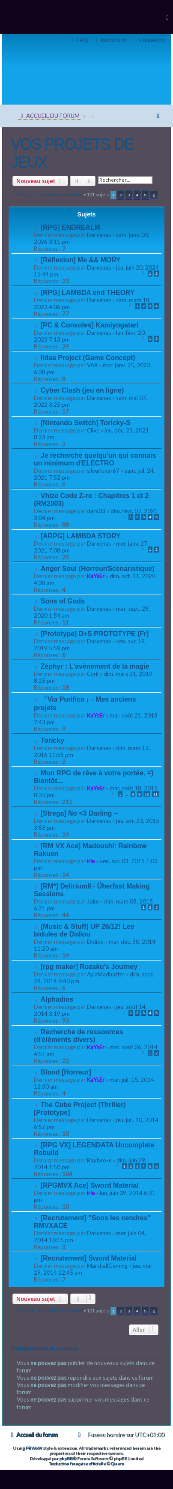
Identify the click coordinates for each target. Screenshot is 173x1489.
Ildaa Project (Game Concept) (88, 357)
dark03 (96, 510)
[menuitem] (148, 40)
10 (147, 794)
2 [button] (121, 194)
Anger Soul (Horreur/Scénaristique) (98, 568)
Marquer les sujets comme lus (49, 194)
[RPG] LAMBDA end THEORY (88, 292)
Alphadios (57, 999)
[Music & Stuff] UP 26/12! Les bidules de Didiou (84, 930)
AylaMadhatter (106, 974)
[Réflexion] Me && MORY (81, 260)
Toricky (52, 740)
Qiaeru (117, 1463)
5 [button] (145, 194)
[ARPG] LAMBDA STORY (81, 536)
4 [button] (137, 194)
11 (155, 794)
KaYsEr (95, 576)
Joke (93, 901)
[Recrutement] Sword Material (89, 1258)
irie (91, 861)
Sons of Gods (63, 601)
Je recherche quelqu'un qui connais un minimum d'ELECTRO (95, 459)
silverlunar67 (103, 470)
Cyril (92, 673)
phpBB (66, 1458)
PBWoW (34, 1447)
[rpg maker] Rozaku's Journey (89, 966)
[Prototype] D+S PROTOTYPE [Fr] (95, 633)
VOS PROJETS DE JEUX (72, 153)
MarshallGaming (107, 1265)
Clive (93, 430)
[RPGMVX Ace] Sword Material (90, 1185)
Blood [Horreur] (66, 1072)
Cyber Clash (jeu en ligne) (82, 390)
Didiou (95, 941)
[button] (154, 195)
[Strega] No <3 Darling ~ (79, 813)
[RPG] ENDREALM (70, 227)
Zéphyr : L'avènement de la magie (95, 666)
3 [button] (129, 194)
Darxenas (99, 234)
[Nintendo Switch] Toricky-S (86, 422)
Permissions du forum (45, 1349)
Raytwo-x (99, 1160)
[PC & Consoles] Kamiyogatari (90, 325)
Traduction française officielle (77, 1463)
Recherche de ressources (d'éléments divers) (78, 1035)
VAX (92, 365)
